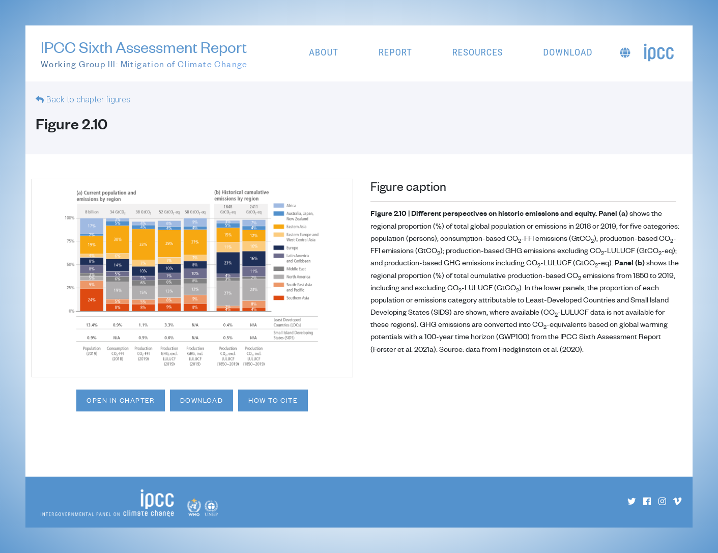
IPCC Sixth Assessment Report (144, 54)
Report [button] (395, 52)
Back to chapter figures (88, 99)
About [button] (323, 52)
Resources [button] (477, 52)
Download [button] (567, 52)
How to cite (273, 400)
